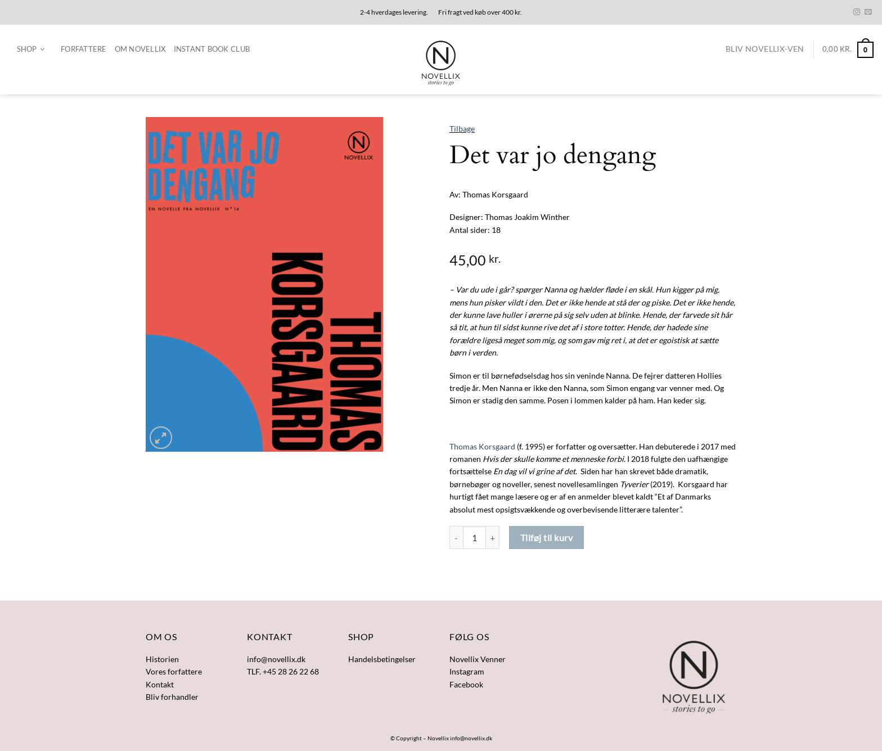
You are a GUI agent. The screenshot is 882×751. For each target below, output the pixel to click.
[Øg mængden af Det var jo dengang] (493, 537)
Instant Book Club (212, 48)
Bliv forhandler (172, 696)
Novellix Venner (477, 659)
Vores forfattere (174, 671)
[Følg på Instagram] (856, 12)
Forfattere (84, 48)
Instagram (466, 671)
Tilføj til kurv (546, 537)
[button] (30, 49)
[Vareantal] (474, 537)
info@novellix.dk (471, 738)
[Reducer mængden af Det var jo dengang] (456, 537)
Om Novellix (140, 48)
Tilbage (462, 128)
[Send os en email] (868, 12)
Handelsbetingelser (382, 659)
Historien (162, 659)
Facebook (466, 684)
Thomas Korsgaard (482, 446)
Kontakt (160, 684)
